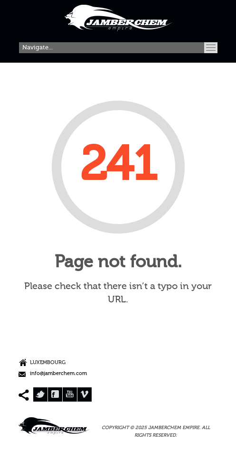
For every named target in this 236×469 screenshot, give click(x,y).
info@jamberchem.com (58, 373)
